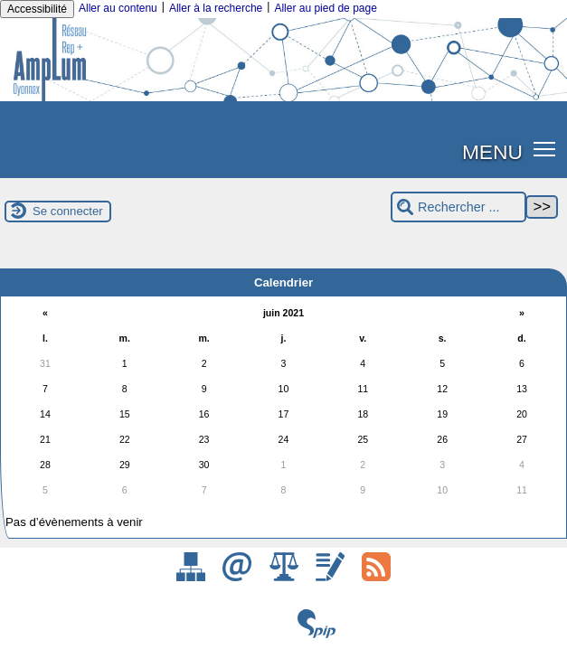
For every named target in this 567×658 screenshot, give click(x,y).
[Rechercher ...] (458, 207)
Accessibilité (37, 9)
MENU (492, 152)
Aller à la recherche (215, 8)
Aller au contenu (118, 8)
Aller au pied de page (325, 8)
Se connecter (68, 211)
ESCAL (294, 647)
